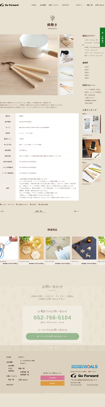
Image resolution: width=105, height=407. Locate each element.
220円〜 (87, 69)
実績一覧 (90, 4)
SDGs (10, 368)
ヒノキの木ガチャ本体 (27, 360)
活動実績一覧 (24, 374)
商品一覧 (11, 379)
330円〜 (87, 72)
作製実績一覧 (24, 372)
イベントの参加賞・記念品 (92, 89)
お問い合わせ (100, 4)
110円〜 (87, 67)
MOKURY (67, 5)
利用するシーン (88, 85)
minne (52, 383)
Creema (52, 378)
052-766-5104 (78, 385)
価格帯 (85, 63)
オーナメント (77, 261)
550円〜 (87, 78)
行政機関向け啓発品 (90, 100)
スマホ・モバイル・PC (91, 40)
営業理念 (11, 371)
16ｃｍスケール (86, 184)
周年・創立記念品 (90, 95)
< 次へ (2, 211)
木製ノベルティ (57, 4)
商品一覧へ (39, 211)
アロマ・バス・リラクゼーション (94, 53)
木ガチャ (80, 4)
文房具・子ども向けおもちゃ (93, 47)
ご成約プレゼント (23, 204)
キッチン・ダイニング (8, 204)
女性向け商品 (44, 204)
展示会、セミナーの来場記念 (93, 92)
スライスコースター (27, 261)
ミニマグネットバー (87, 135)
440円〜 (34, 204)
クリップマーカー (52, 261)
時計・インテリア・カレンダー (94, 55)
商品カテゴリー (88, 36)
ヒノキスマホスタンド (87, 159)
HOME (37, 4)
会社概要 (47, 4)
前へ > (76, 211)
